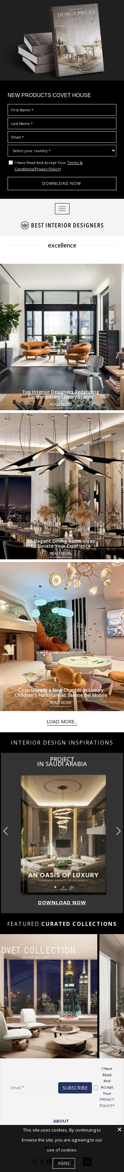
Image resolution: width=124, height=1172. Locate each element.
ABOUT (61, 1121)
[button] (118, 831)
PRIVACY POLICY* (107, 1102)
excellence (62, 245)
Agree (64, 1163)
